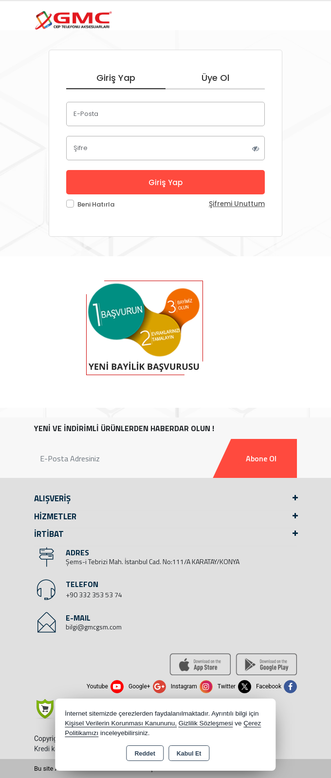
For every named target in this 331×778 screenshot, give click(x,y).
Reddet (144, 753)
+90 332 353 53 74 (94, 594)
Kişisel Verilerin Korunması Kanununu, (121, 723)
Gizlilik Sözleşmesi (206, 723)
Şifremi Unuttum (237, 204)
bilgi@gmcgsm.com (94, 627)
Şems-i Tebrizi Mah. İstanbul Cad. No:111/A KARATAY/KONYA (152, 561)
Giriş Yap (115, 78)
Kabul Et (189, 753)
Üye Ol (215, 78)
